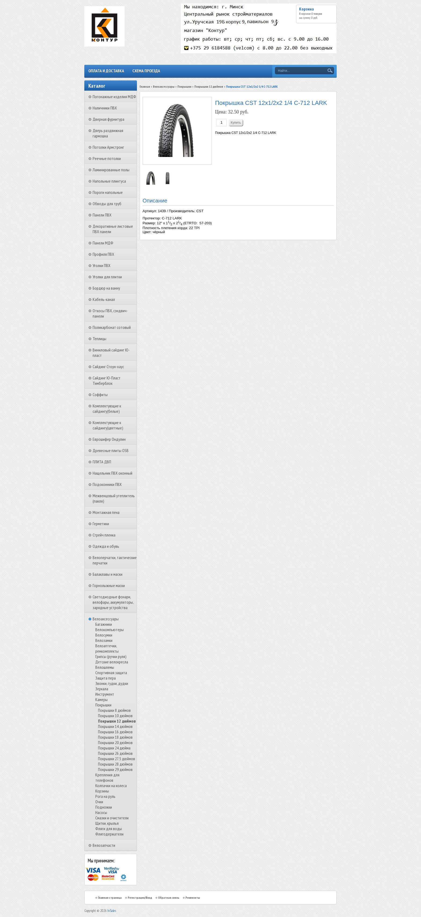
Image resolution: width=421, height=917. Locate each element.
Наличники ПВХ (105, 108)
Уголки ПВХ (101, 265)
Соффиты (100, 394)
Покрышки (103, 705)
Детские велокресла (111, 661)
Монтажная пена (106, 512)
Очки (99, 801)
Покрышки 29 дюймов (115, 769)
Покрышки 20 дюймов (115, 742)
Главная (145, 86)
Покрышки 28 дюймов (115, 764)
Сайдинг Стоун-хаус (108, 366)
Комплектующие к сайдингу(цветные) (108, 425)
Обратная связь (168, 897)
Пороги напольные (108, 192)
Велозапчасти (104, 845)
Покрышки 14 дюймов (115, 726)
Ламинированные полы (111, 169)
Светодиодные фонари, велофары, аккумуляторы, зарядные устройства (113, 602)
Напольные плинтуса (109, 181)
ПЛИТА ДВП (102, 461)
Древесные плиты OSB (111, 450)
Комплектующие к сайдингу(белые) (107, 408)
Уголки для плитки (107, 276)
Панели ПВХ (102, 215)
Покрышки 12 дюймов (117, 721)
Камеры (101, 699)
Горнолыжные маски (109, 585)
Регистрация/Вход (140, 897)
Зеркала (101, 688)
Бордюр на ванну (106, 288)
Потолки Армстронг (108, 147)
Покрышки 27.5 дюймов (116, 758)
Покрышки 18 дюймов (115, 737)
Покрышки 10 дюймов (115, 715)
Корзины (102, 791)
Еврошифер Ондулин (109, 439)
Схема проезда (146, 70)
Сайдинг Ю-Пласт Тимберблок (107, 380)
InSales (111, 910)
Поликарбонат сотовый (112, 327)
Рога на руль (105, 796)
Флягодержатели (109, 834)
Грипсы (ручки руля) (110, 656)
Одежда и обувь (106, 546)
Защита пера (105, 678)
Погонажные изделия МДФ (114, 96)
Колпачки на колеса (111, 785)
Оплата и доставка (106, 70)
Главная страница (110, 897)
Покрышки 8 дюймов (114, 710)
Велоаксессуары (106, 618)
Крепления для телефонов (107, 777)
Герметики (101, 523)
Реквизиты (193, 897)
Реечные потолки (107, 158)
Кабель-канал (104, 299)
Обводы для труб (107, 203)
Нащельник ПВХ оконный (112, 473)
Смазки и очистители (112, 817)
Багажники (103, 624)
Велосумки (103, 635)
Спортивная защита (111, 672)
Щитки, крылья (107, 823)
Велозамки (103, 640)
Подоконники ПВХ (107, 484)
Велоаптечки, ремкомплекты (107, 648)
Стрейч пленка (104, 535)
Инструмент (104, 694)
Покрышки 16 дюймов (115, 731)
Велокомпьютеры (109, 629)
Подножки (103, 807)
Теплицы (99, 338)
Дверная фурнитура (108, 119)
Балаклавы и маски (107, 574)
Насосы (101, 812)
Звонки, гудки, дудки (111, 683)
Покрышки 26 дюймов (115, 753)
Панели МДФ (103, 243)
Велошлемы (104, 667)
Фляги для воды (108, 828)
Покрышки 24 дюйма (114, 748)
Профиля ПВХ (103, 254)
